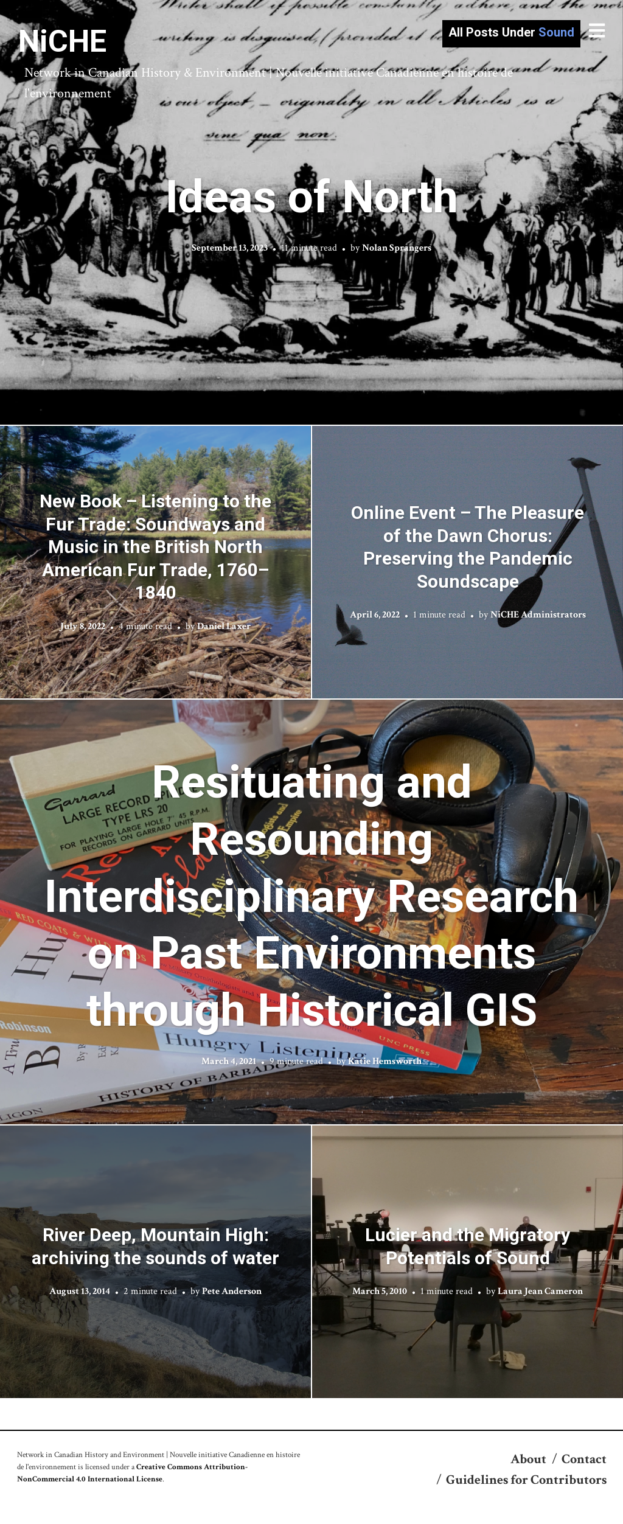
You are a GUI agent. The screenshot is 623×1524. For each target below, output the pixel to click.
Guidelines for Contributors (526, 1480)
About (528, 1459)
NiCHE (62, 41)
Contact (584, 1459)
